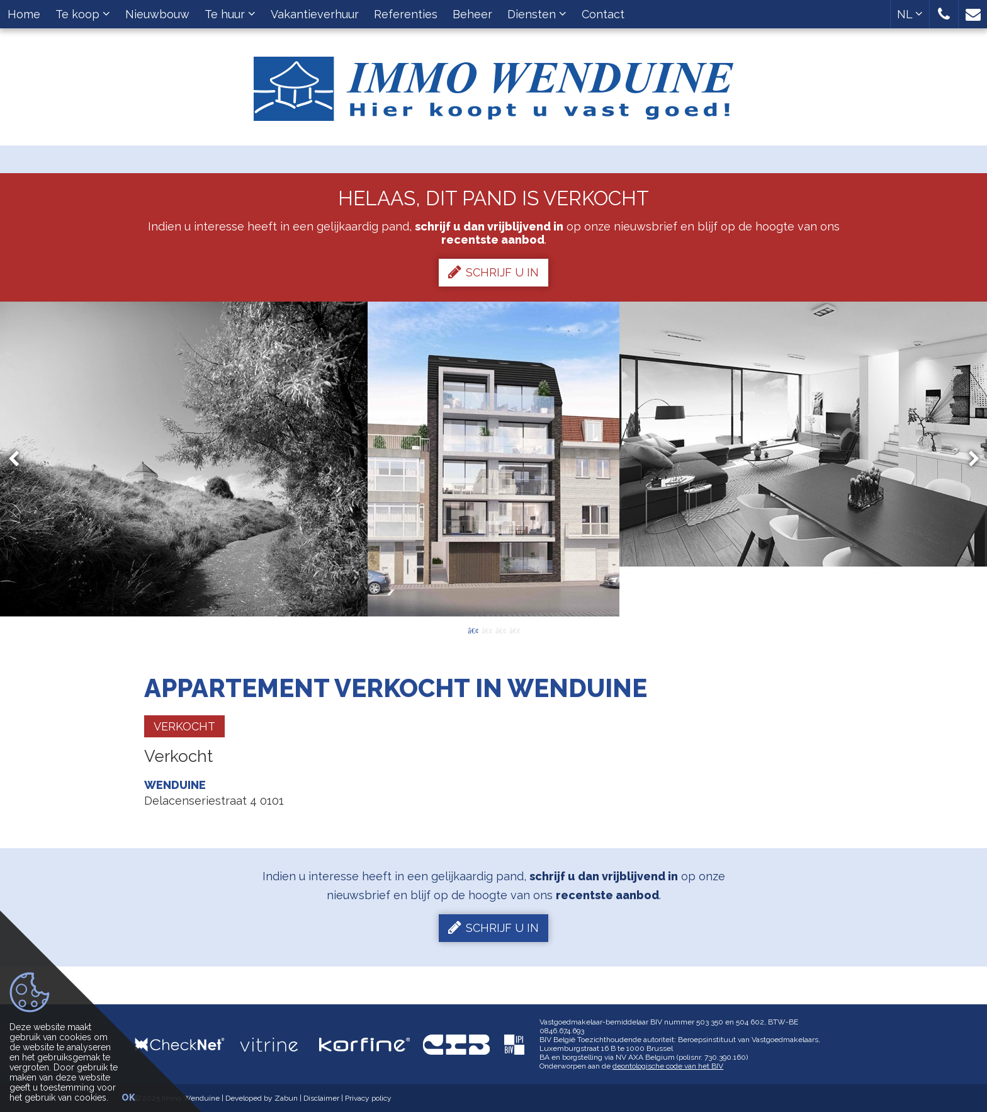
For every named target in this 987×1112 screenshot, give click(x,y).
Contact (603, 14)
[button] (944, 14)
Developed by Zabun (261, 1098)
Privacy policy (368, 1098)
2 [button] (486, 629)
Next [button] (968, 459)
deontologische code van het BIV (667, 1066)
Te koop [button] (82, 14)
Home (24, 14)
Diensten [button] (537, 14)
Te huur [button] (230, 14)
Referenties (405, 14)
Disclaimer (321, 1098)
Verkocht (184, 726)
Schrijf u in (493, 272)
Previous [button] (19, 459)
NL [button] (910, 14)
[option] (493, 459)
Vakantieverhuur (315, 14)
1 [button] (472, 629)
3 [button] (500, 629)
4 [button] (514, 629)
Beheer (472, 14)
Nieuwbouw (157, 14)
